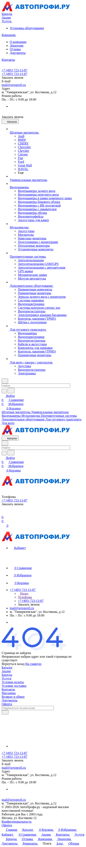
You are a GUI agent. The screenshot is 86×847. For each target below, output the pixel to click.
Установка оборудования (27, 28)
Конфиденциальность (17, 821)
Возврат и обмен (13, 696)
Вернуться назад (13, 664)
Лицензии (16, 45)
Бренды (7, 675)
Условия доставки (14, 685)
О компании (18, 42)
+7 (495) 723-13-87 (14, 70)
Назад (23, 593)
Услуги (6, 678)
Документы (18, 53)
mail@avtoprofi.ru (14, 85)
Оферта (7, 704)
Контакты (8, 689)
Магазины (9, 693)
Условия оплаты (13, 682)
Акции (6, 671)
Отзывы (15, 49)
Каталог (7, 667)
